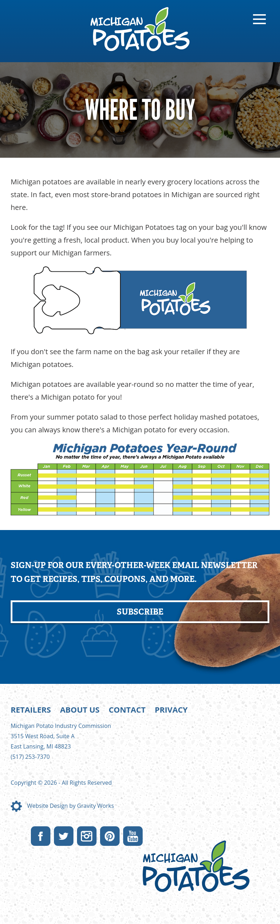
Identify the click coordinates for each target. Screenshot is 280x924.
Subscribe (140, 611)
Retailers (31, 709)
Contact (127, 709)
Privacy (171, 709)
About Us (79, 709)
